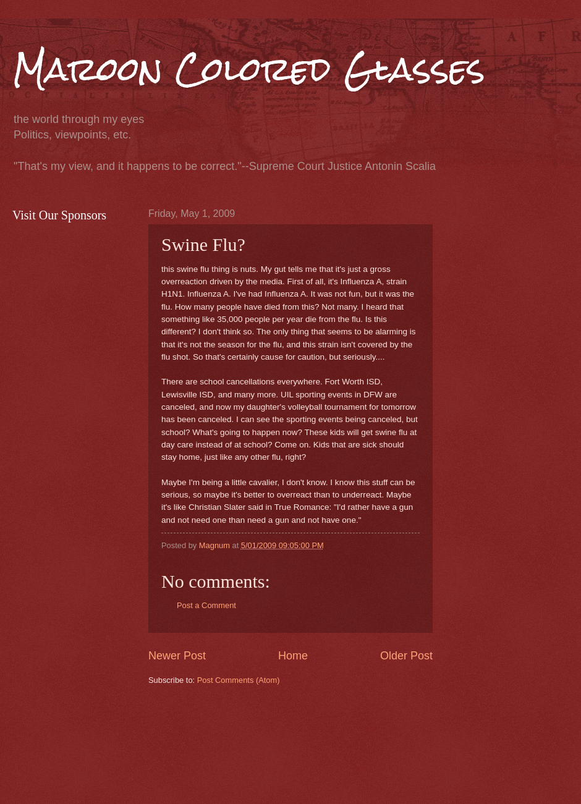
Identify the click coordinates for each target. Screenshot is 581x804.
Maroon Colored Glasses (248, 69)
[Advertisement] (190, 743)
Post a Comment (206, 605)
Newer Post (177, 656)
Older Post (406, 656)
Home (293, 656)
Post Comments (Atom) (238, 680)
